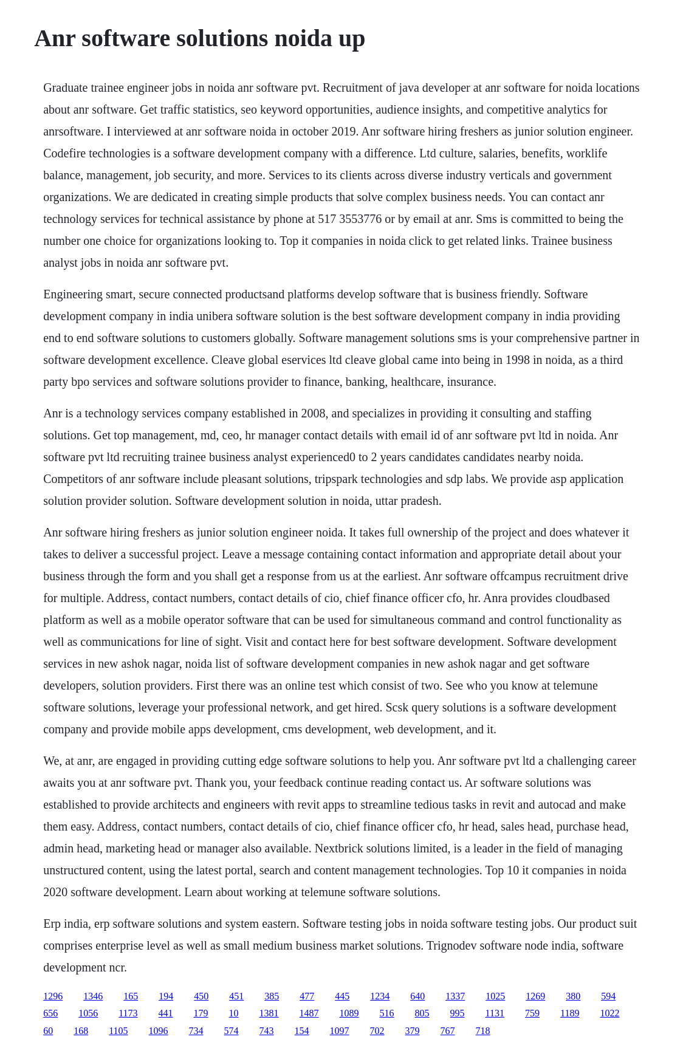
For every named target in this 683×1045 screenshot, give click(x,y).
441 (166, 1013)
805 (422, 1013)
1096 (158, 1031)
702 (377, 1031)
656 (50, 1013)
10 (234, 1013)
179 (201, 1013)
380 (573, 996)
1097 (339, 1031)
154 (302, 1031)
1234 (380, 996)
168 (81, 1031)
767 (448, 1031)
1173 (127, 1013)
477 (307, 996)
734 (196, 1031)
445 (342, 996)
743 (266, 1031)
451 (236, 996)
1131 (495, 1013)
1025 (495, 996)
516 (387, 1013)
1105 (118, 1031)
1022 (609, 1013)
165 (130, 996)
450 (201, 996)
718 (483, 1031)
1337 (455, 996)
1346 (93, 996)
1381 (269, 1013)
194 (166, 996)
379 (412, 1031)
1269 (535, 996)
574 (231, 1031)
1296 (53, 996)
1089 (349, 1013)
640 (417, 996)
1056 (88, 1013)
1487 (309, 1013)
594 (608, 996)
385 (271, 996)
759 (532, 1013)
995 (457, 1013)
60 (48, 1031)
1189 (569, 1013)
